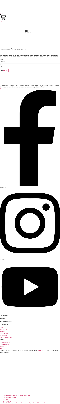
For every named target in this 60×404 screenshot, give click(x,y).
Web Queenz (41, 350)
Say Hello (5, 399)
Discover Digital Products (10, 397)
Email (1, 64)
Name (1, 59)
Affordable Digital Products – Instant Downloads (16, 395)
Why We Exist (7, 401)
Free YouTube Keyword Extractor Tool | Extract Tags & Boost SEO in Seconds (24, 403)
